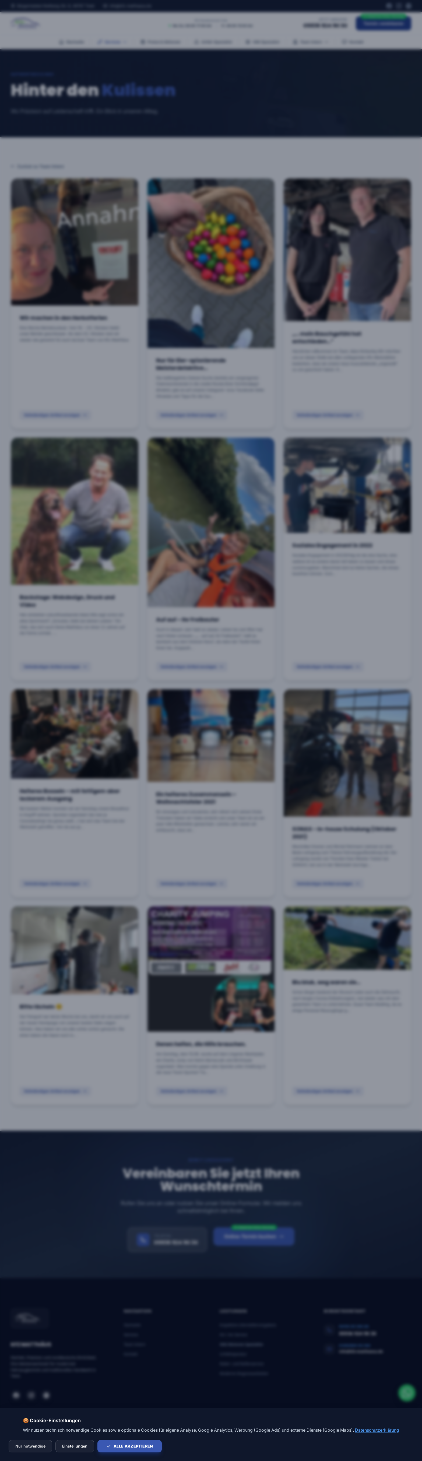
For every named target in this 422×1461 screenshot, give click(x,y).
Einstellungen (74, 1446)
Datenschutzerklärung (377, 1430)
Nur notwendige (30, 1446)
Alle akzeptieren (129, 1446)
